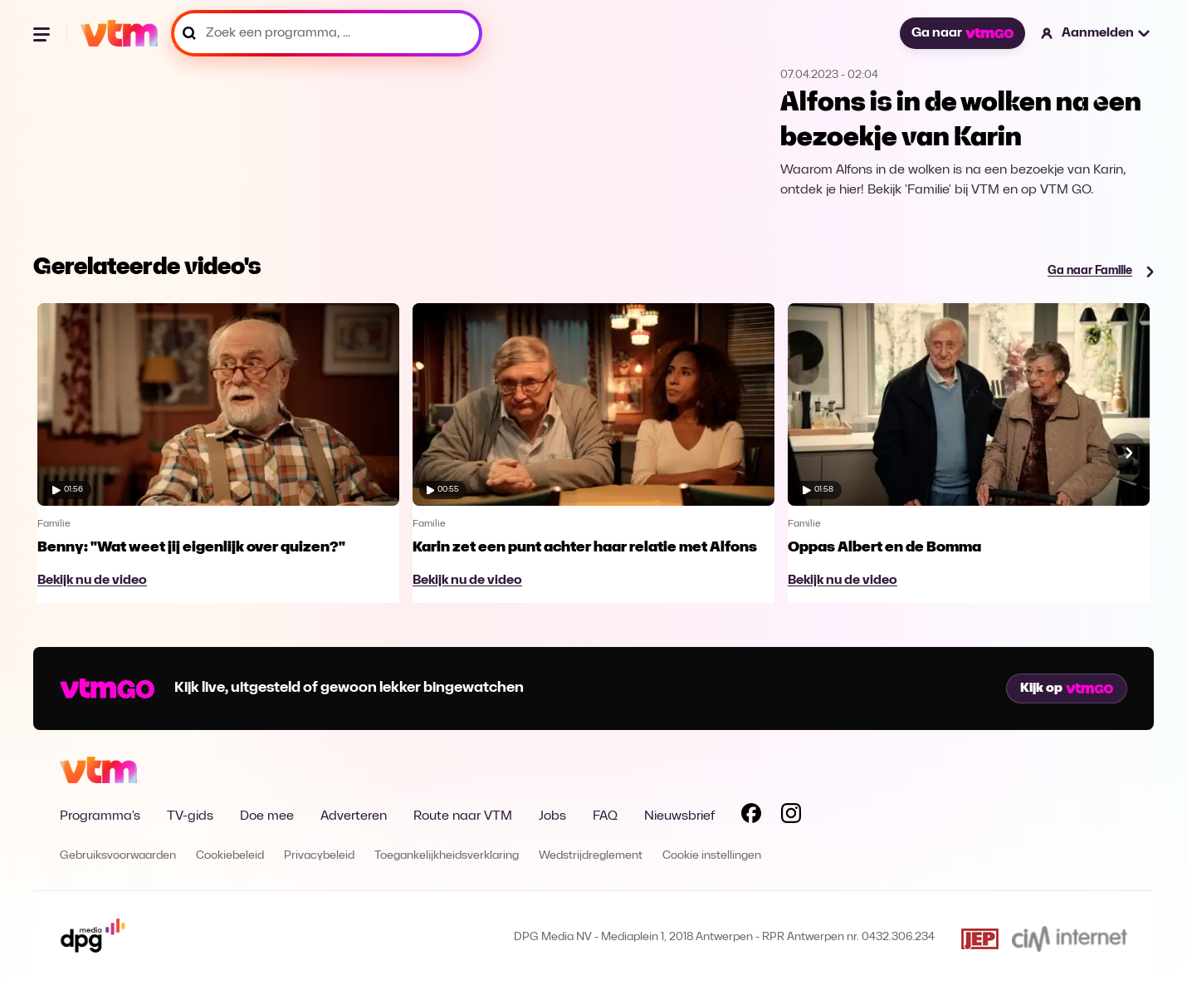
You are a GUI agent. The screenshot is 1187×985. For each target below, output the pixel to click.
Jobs (552, 816)
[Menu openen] (43, 33)
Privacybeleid (319, 856)
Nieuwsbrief (679, 816)
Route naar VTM (462, 816)
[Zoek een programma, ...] (326, 33)
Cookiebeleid (230, 856)
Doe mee (267, 816)
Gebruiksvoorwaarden (118, 856)
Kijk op (1066, 688)
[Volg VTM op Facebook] (751, 816)
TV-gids (190, 816)
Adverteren (353, 816)
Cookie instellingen (711, 856)
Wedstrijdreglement (590, 856)
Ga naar (962, 33)
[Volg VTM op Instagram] (791, 816)
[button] (1096, 33)
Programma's (100, 816)
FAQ (605, 816)
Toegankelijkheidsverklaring (446, 856)
